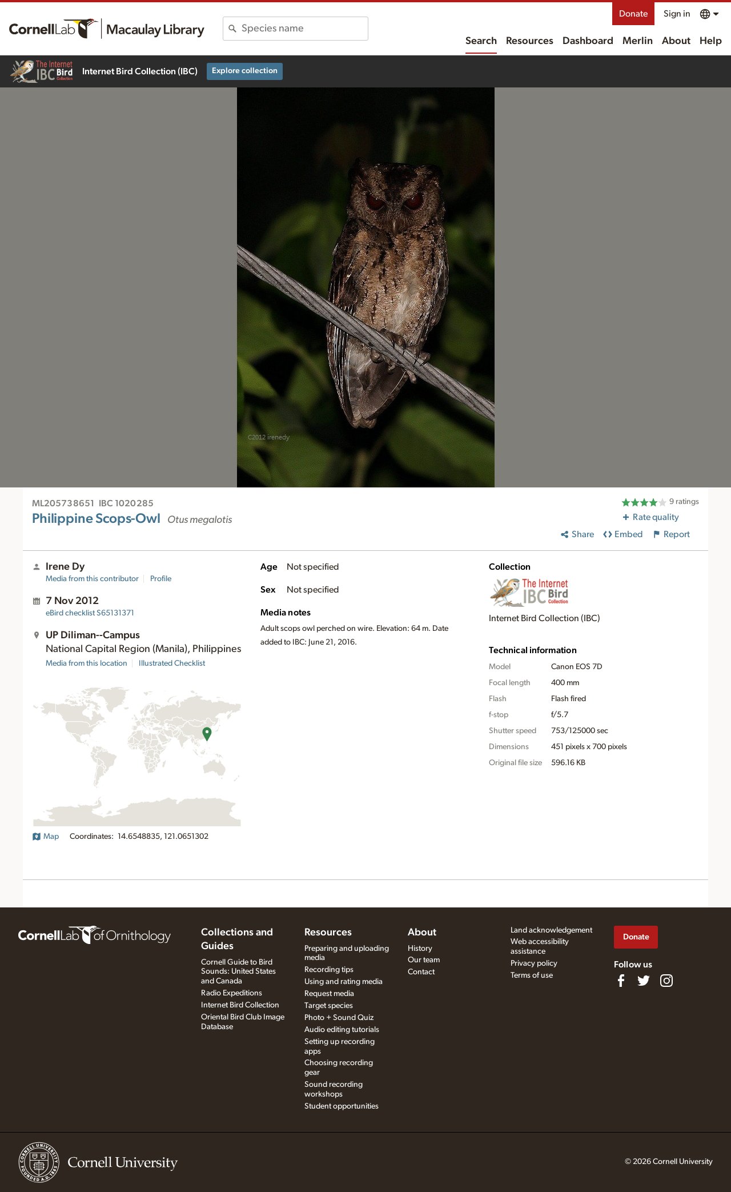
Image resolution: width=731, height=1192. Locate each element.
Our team (424, 960)
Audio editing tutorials (341, 1030)
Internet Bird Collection (240, 1005)
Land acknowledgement (551, 930)
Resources (529, 41)
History (420, 949)
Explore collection (245, 71)
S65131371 (90, 613)
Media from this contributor (92, 579)
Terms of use (532, 975)
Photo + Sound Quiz (338, 1018)
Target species (328, 1006)
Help (711, 41)
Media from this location (86, 663)
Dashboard (588, 41)
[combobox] (305, 28)
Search (481, 41)
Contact (421, 972)
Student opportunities (341, 1106)
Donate (633, 13)
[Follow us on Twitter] (643, 980)
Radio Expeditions (231, 993)
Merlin (637, 41)
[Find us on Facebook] (621, 980)
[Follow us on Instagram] (666, 980)
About (676, 41)
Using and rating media (343, 982)
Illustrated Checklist (172, 663)
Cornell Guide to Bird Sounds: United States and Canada (238, 972)
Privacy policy (534, 963)
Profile (160, 579)
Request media (329, 994)
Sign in (677, 13)
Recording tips (329, 970)
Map (45, 837)
